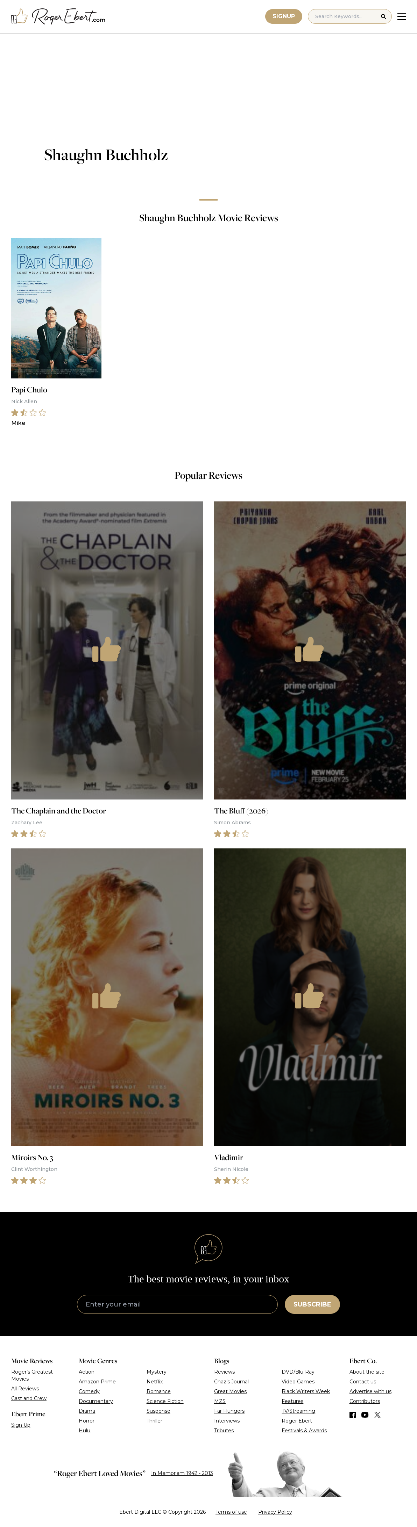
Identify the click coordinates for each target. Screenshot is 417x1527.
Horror (86, 1421)
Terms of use (231, 1512)
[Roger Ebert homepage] (58, 16)
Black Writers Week (306, 1391)
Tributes (224, 1430)
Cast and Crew (29, 1398)
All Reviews (25, 1388)
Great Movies (230, 1391)
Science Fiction (165, 1401)
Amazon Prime (97, 1381)
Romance (159, 1391)
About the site (366, 1372)
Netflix (155, 1381)
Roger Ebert (297, 1421)
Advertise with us (370, 1391)
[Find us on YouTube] (365, 1415)
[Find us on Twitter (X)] (377, 1415)
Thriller (154, 1421)
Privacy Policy (275, 1512)
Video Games (298, 1381)
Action (86, 1372)
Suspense (158, 1411)
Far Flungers (229, 1411)
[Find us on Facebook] (352, 1415)
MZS (220, 1401)
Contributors (364, 1401)
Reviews (224, 1372)
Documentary (96, 1401)
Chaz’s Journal (231, 1381)
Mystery (157, 1372)
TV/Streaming (298, 1411)
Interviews (227, 1421)
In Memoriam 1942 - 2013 (182, 1473)
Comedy (89, 1391)
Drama (87, 1411)
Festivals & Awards (304, 1430)
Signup (284, 16)
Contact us (362, 1381)
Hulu (84, 1430)
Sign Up (20, 1425)
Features (292, 1401)
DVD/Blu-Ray (298, 1372)
